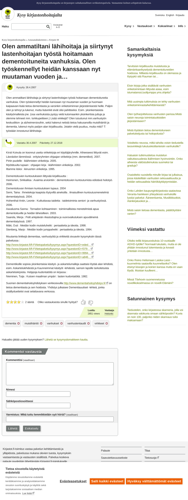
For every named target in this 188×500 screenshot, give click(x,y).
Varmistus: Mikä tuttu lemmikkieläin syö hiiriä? (36, 414)
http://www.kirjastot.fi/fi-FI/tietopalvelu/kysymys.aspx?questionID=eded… (48, 244)
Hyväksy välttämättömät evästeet (154, 481)
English (170, 15)
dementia (10, 323)
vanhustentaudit (76, 323)
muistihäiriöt (32, 323)
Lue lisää (27, 493)
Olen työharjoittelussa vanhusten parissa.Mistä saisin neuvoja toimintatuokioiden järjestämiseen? (154, 117)
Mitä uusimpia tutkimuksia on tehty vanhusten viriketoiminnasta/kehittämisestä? (153, 103)
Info (180, 26)
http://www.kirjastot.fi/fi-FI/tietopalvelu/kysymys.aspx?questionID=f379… (48, 248)
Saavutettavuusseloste (114, 457)
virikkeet (99, 323)
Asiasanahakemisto (37, 39)
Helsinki (109, 313)
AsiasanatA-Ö (57, 26)
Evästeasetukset (72, 481)
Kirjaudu (180, 15)
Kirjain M (54, 39)
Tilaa (147, 450)
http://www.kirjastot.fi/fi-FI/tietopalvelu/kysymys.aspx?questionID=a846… (48, 257)
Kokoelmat (165, 26)
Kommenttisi (14, 359)
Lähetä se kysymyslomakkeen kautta (66, 339)
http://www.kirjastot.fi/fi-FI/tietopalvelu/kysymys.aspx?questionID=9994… (48, 253)
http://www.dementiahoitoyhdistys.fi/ (85, 283)
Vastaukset (144, 26)
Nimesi (10, 389)
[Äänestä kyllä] (83, 302)
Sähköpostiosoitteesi (19, 401)
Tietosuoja (150, 457)
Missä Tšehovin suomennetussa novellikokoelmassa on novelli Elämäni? (150, 281)
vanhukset (53, 323)
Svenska (159, 15)
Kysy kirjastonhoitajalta (13, 39)
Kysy (127, 26)
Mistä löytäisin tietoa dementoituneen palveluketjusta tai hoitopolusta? (148, 132)
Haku (5, 26)
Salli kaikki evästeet (107, 481)
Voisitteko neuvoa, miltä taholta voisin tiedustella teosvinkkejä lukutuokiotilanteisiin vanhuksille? (155, 144)
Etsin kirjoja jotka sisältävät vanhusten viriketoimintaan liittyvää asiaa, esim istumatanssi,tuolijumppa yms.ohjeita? (149, 89)
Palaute (105, 450)
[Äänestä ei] (90, 303)
